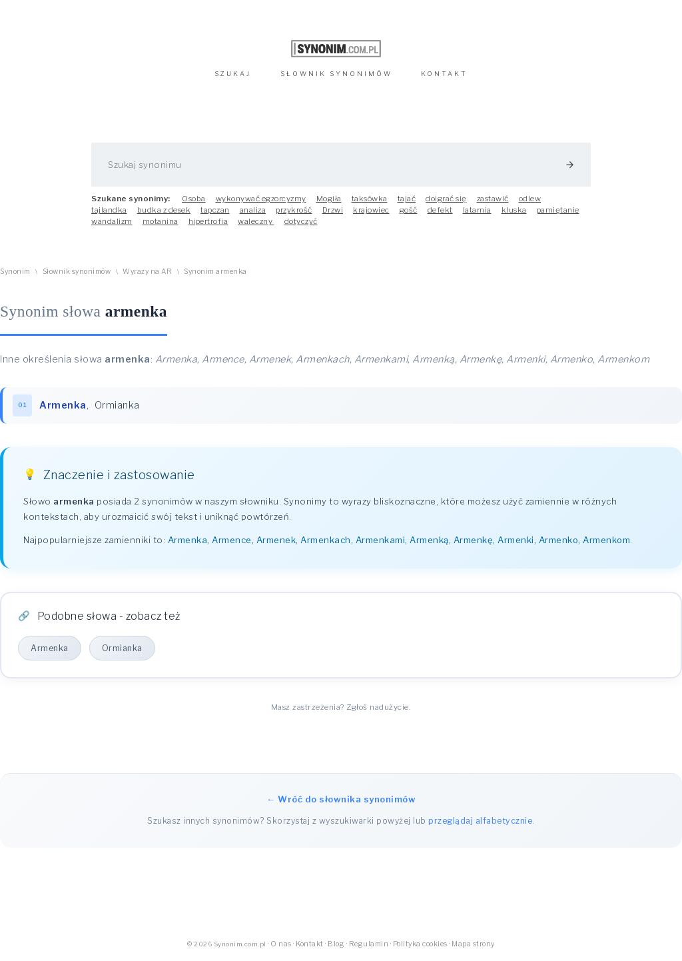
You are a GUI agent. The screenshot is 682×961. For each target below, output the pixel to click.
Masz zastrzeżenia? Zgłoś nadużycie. (341, 707)
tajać (407, 198)
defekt (440, 210)
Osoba (194, 198)
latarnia (477, 210)
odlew (530, 198)
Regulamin (369, 944)
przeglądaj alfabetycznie (480, 821)
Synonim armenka (215, 271)
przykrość (294, 210)
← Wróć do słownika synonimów (341, 799)
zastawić (493, 198)
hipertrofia (208, 221)
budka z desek (164, 210)
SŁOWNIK (336, 73)
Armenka (50, 648)
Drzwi (333, 210)
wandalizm (112, 221)
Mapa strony (473, 944)
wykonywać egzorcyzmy (261, 198)
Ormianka (117, 405)
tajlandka (109, 210)
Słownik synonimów (77, 271)
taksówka (370, 198)
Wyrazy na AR (147, 271)
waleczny (256, 221)
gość (409, 210)
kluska (514, 210)
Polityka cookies (420, 944)
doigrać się (446, 198)
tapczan (215, 210)
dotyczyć (301, 221)
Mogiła (329, 198)
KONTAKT (444, 73)
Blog (336, 944)
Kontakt (310, 944)
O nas (281, 944)
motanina (160, 221)
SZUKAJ (232, 73)
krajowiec (371, 210)
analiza (253, 210)
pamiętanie (558, 210)
